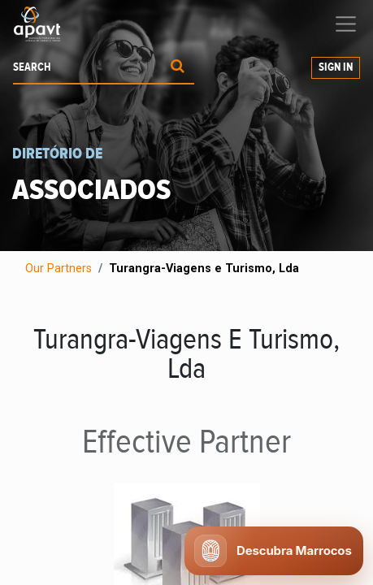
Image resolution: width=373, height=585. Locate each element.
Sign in (336, 67)
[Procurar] (177, 67)
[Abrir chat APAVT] (273, 550)
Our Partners (58, 268)
